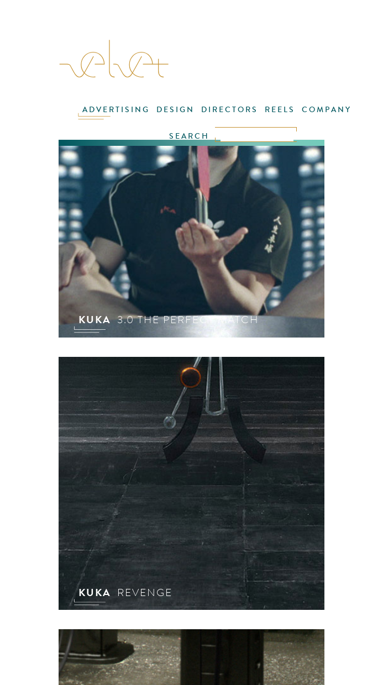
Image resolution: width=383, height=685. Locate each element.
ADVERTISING (116, 109)
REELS (280, 109)
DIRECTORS (229, 109)
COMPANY (326, 109)
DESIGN (175, 109)
